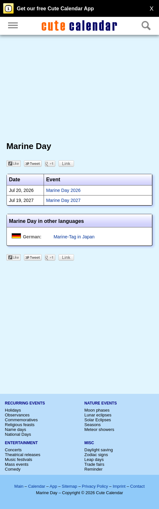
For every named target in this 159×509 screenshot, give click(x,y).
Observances (17, 415)
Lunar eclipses (97, 415)
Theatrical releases (22, 454)
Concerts (13, 449)
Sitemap (69, 486)
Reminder (93, 469)
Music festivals (18, 459)
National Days (18, 434)
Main (18, 486)
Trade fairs (94, 464)
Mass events (16, 464)
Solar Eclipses (97, 419)
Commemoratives (21, 419)
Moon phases (97, 410)
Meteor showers (99, 429)
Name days (15, 429)
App (53, 486)
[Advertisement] (79, 90)
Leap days (94, 459)
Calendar (36, 486)
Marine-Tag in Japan (74, 236)
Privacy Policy (95, 486)
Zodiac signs (96, 454)
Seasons (92, 424)
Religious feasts (20, 424)
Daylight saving (98, 449)
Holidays (13, 410)
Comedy (12, 469)
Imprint (119, 486)
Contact (137, 486)
